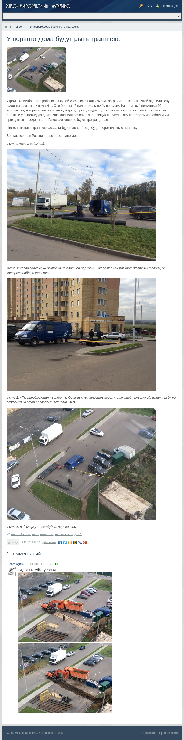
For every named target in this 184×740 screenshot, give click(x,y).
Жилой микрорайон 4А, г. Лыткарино (29, 733)
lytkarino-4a (49, 542)
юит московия (64, 534)
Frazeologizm (15, 564)
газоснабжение (21, 534)
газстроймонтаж (42, 534)
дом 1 (78, 534)
